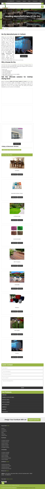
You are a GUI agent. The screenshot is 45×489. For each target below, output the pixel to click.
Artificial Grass (5, 399)
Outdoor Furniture (5, 440)
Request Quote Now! (34, 419)
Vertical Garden (5, 402)
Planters (4, 409)
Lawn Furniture (4, 443)
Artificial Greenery (5, 467)
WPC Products (5, 404)
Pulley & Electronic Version (10, 146)
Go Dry (41, 1)
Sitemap (3, 434)
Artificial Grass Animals (6, 468)
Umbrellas (4, 407)
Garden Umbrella (5, 453)
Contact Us (35, 1)
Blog (2, 432)
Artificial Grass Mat (5, 464)
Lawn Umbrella (4, 455)
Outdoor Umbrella (5, 452)
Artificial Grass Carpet (6, 465)
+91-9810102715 (10, 1)
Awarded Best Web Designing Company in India (26, 487)
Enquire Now (17, 143)
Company (18, 1)
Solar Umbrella (4, 459)
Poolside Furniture (5, 447)
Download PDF (1, 24)
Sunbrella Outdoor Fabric (8, 397)
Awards (24, 1)
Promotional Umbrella (6, 458)
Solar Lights (5, 411)
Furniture (4, 394)
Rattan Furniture (5, 446)
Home (2, 28)
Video (29, 1)
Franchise (1, 15)
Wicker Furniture (5, 444)
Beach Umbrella (4, 456)
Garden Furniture (5, 441)
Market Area (4, 435)
